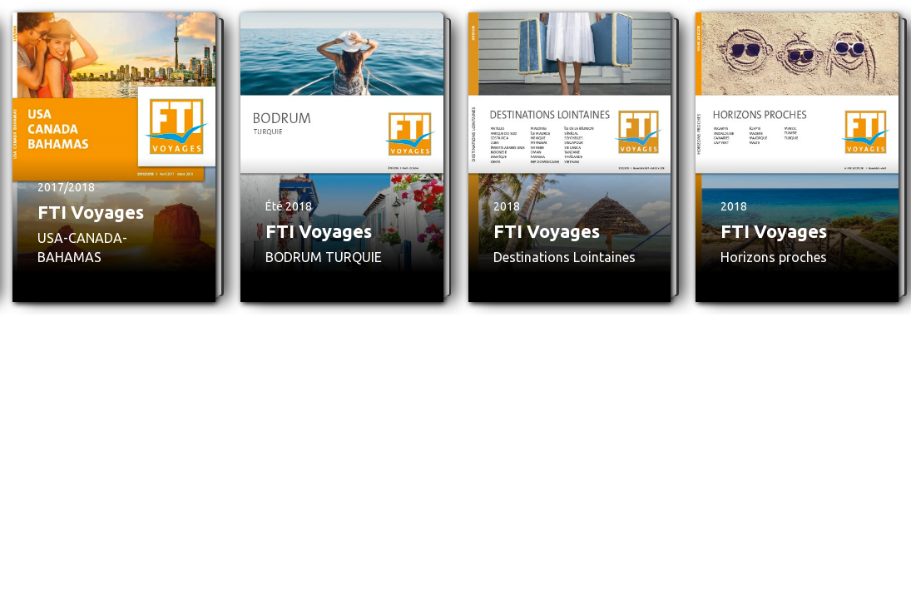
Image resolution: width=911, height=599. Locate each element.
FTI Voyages (90, 211)
